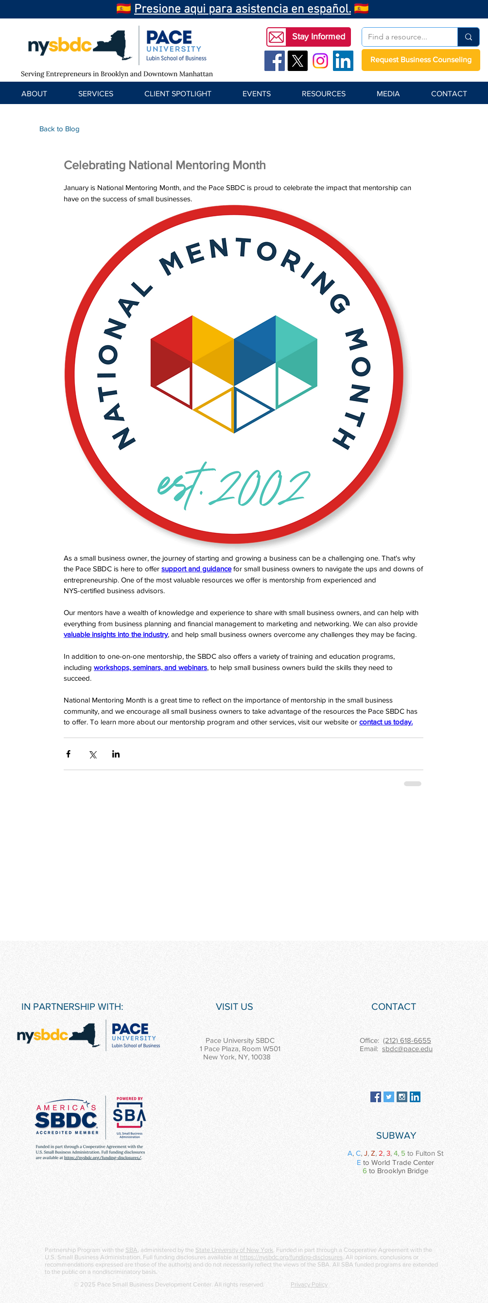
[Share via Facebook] (68, 753)
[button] (318, 37)
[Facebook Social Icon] (274, 61)
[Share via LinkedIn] (116, 753)
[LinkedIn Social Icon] (343, 61)
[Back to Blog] (59, 128)
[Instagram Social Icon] (402, 1097)
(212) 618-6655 (407, 1040)
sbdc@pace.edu (407, 1048)
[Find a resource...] (402, 37)
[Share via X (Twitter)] (92, 753)
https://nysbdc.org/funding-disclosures (291, 1257)
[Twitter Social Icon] (388, 1097)
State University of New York (234, 1249)
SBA (131, 1249)
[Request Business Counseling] (421, 60)
